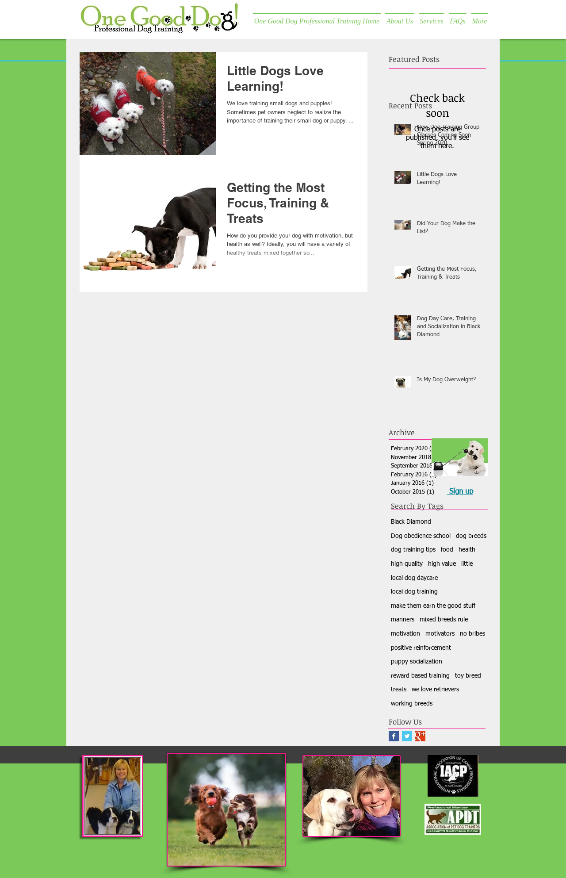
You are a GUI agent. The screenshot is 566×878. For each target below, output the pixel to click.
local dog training (414, 592)
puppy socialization (416, 662)
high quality (407, 564)
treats (398, 689)
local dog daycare (414, 578)
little (467, 564)
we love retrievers (435, 689)
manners (402, 620)
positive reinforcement (421, 648)
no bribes (472, 634)
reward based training (420, 676)
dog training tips (413, 550)
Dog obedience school (421, 536)
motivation (405, 634)
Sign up (461, 491)
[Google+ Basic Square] (420, 736)
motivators (440, 634)
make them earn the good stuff (433, 606)
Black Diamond (411, 522)
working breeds (411, 704)
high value (442, 564)
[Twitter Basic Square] (407, 736)
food (447, 550)
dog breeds (471, 536)
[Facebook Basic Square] (394, 736)
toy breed (468, 676)
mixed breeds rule (444, 620)
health (467, 550)
